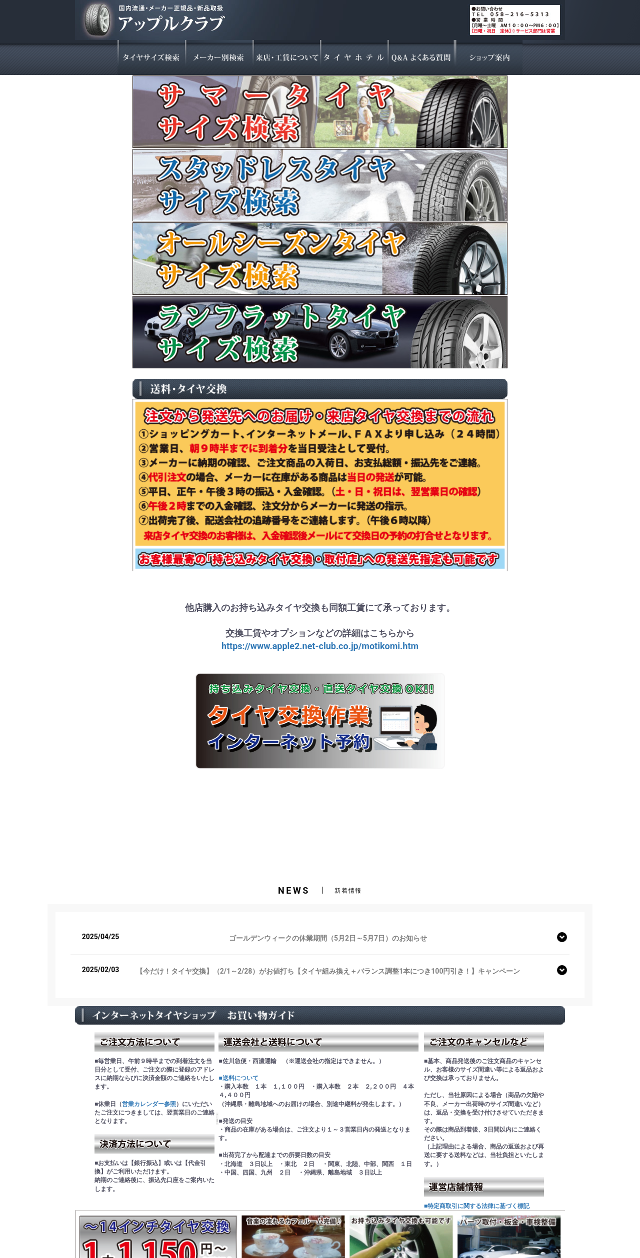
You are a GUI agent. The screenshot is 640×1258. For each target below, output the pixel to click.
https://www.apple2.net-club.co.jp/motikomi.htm (320, 646)
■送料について (238, 1078)
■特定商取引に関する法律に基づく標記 (477, 1206)
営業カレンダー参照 (149, 1104)
